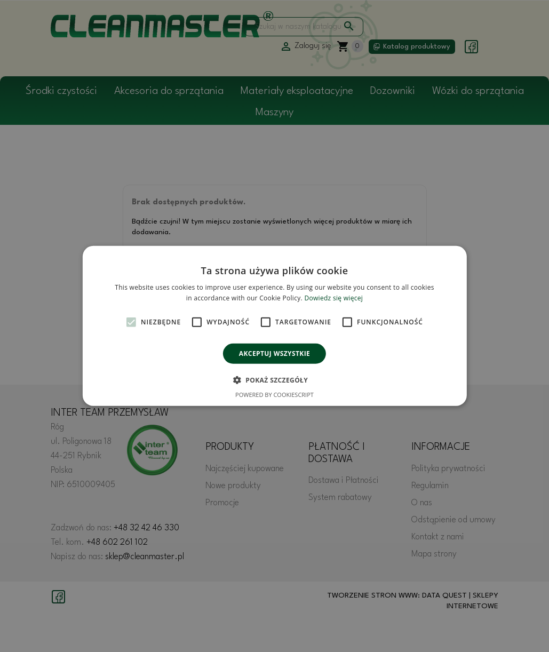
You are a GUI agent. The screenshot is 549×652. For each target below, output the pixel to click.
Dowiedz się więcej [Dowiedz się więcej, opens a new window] (333, 298)
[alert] (274, 326)
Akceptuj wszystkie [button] (274, 353)
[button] (274, 380)
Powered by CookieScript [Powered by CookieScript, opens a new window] (274, 395)
